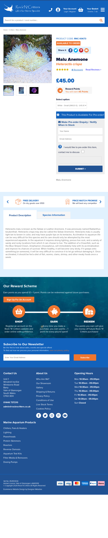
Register (72, 12)
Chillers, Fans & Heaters (15, 428)
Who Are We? (42, 379)
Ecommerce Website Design (14, 489)
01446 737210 (10, 402)
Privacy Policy (43, 396)
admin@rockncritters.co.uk (17, 406)
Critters (11, 30)
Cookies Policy (43, 408)
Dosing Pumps (10, 462)
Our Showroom (43, 383)
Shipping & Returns (45, 391)
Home (5, 30)
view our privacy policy (59, 350)
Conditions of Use (45, 400)
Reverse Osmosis (11, 449)
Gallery (39, 387)
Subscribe (84, 357)
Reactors (7, 445)
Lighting (7, 432)
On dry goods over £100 (33, 203)
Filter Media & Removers (15, 457)
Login (66, 12)
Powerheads (9, 436)
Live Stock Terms (44, 404)
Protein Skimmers (12, 441)
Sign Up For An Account (19, 299)
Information (54, 215)
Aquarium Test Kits (12, 453)
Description (20, 215)
